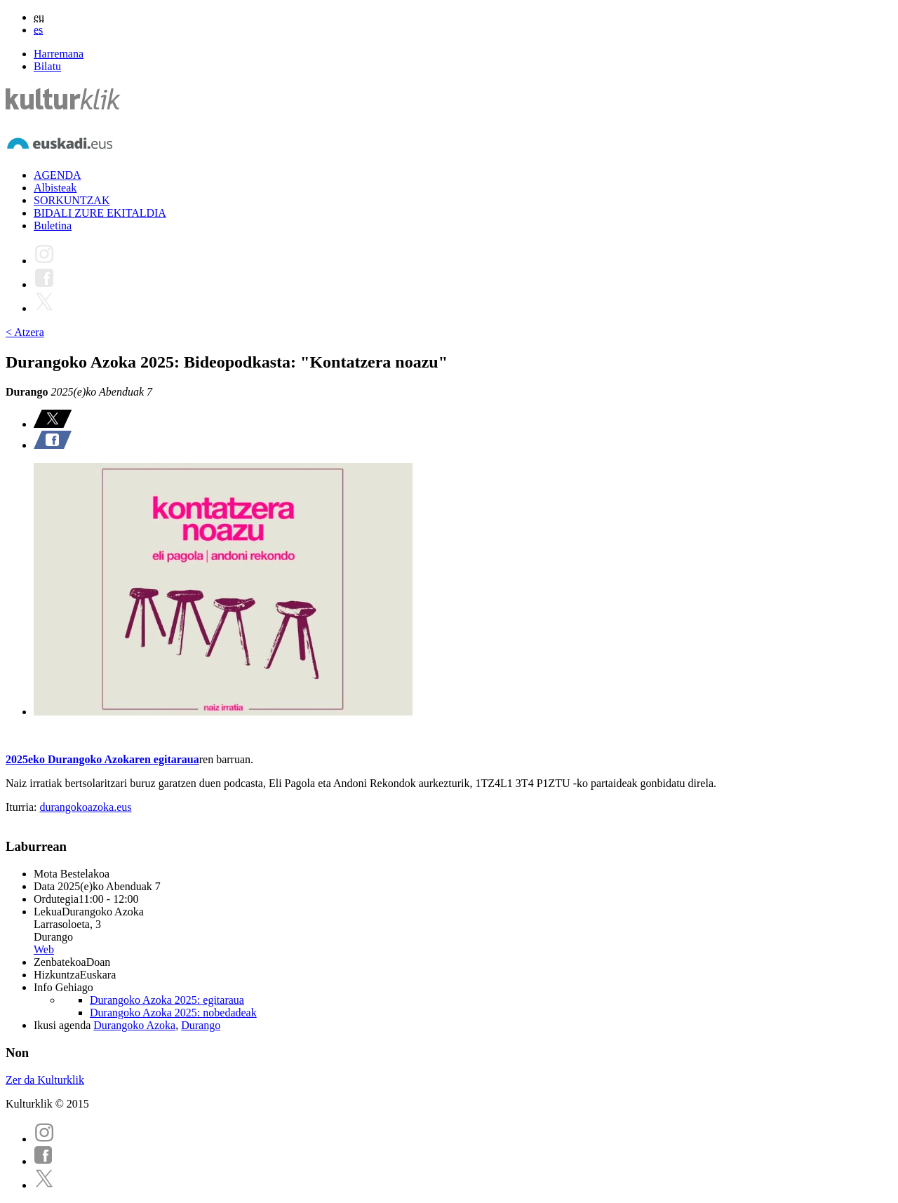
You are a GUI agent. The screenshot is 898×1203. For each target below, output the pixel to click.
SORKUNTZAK (71, 200)
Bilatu (47, 66)
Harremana (58, 54)
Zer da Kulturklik (45, 1080)
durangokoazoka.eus (85, 807)
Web (44, 949)
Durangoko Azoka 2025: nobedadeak (173, 1013)
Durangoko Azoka (134, 1025)
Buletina (53, 225)
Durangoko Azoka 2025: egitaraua (167, 1000)
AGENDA (57, 175)
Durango (200, 1025)
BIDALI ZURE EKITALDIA (100, 213)
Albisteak (55, 188)
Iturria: (22, 807)
